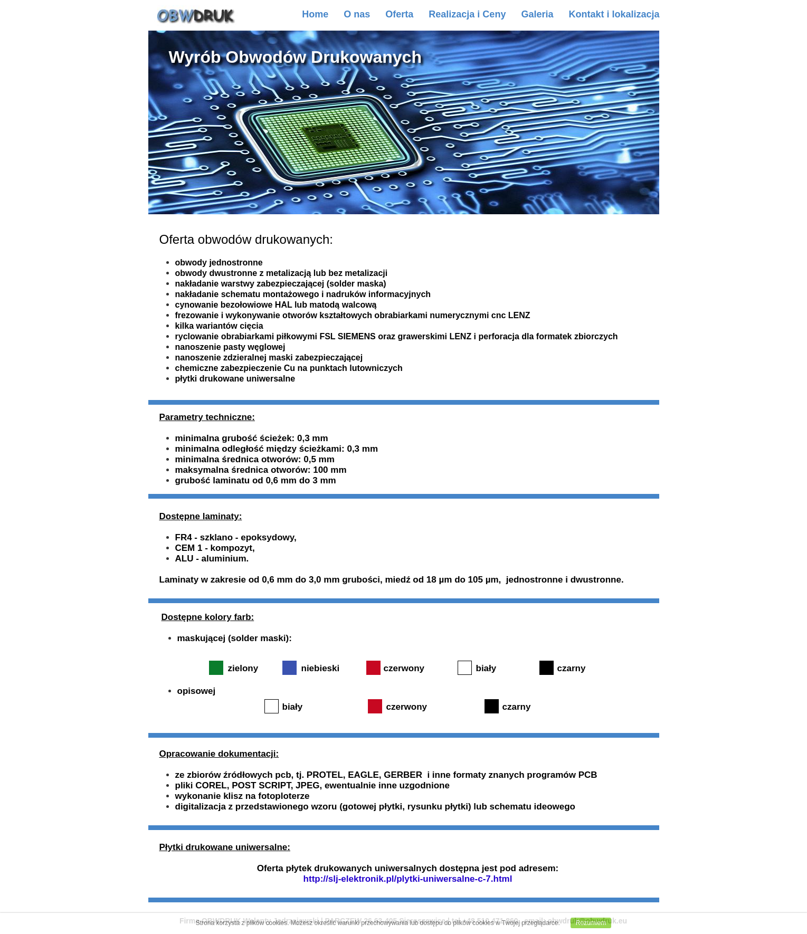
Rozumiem (591, 923)
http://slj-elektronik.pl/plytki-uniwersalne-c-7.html (407, 879)
